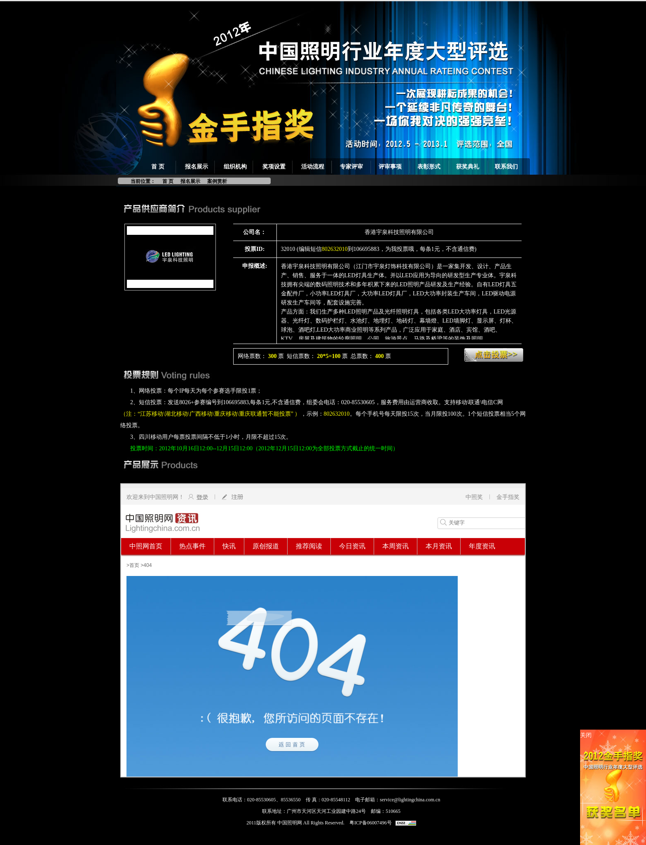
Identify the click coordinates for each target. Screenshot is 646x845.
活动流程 (312, 167)
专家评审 (351, 167)
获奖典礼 (467, 167)
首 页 (157, 167)
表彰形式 (428, 167)
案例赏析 (217, 181)
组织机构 (235, 167)
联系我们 (506, 167)
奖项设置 (274, 167)
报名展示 (196, 167)
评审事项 (390, 167)
